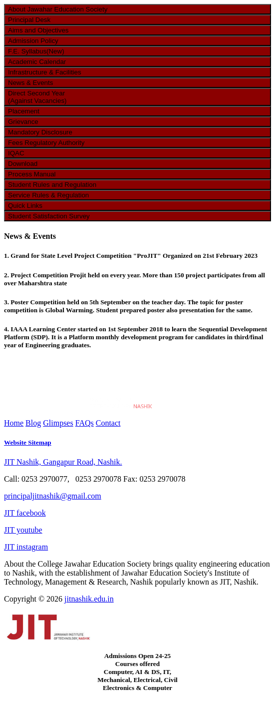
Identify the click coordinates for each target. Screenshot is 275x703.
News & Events (30, 82)
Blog (33, 423)
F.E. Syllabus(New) (36, 51)
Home (13, 423)
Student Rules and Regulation (52, 184)
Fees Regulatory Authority (46, 142)
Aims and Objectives (38, 30)
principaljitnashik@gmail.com (52, 496)
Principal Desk (29, 19)
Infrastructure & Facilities (44, 72)
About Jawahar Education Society (57, 9)
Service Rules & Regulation (48, 195)
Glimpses (58, 423)
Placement (23, 111)
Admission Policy (33, 40)
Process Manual (32, 174)
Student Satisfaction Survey (49, 216)
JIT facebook (25, 513)
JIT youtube (23, 530)
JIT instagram (26, 547)
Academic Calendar (37, 61)
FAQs (84, 423)
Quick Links (25, 205)
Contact (108, 423)
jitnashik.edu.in (89, 599)
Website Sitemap (27, 442)
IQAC (16, 153)
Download (22, 163)
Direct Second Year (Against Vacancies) (37, 96)
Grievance (23, 121)
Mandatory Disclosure (40, 132)
